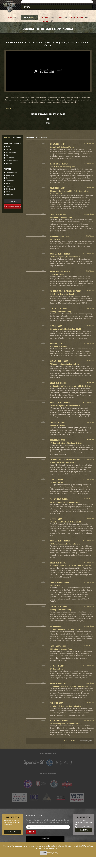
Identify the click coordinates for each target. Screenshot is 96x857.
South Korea (10, 181)
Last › (73, 741)
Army (8, 147)
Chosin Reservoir (12, 172)
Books (48, 842)
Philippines (9, 194)
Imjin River (9, 186)
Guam (8, 192)
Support (12, 832)
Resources (48, 838)
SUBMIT (30, 832)
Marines (9, 149)
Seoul (8, 178)
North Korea (10, 175)
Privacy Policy (52, 853)
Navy (7, 155)
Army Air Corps (11, 152)
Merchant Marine (12, 160)
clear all (12, 201)
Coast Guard (10, 158)
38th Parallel (10, 189)
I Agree (43, 853)
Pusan (8, 183)
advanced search (12, 206)
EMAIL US (84, 830)
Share (8, 109)
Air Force (9, 163)
